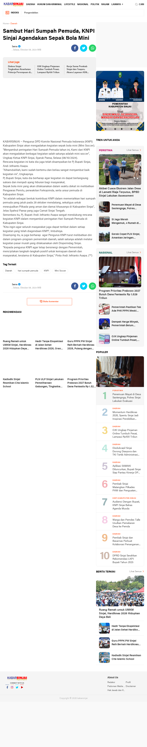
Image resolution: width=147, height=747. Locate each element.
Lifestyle (69, 4)
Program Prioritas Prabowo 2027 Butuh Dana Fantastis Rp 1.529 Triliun (119, 295)
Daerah (30, 4)
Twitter (17, 689)
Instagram (12, 689)
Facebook (7, 689)
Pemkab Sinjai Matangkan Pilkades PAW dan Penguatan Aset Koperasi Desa (124, 488)
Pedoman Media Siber (116, 686)
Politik (95, 4)
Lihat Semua (133, 150)
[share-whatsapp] (92, 48)
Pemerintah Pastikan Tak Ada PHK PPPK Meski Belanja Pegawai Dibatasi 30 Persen (126, 309)
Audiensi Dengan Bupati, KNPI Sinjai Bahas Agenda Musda (126, 505)
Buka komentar (49, 301)
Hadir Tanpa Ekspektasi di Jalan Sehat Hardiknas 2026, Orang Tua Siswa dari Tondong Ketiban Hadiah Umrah (126, 628)
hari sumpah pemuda (28, 271)
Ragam (105, 4)
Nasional (82, 4)
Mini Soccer (60, 271)
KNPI (46, 271)
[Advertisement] (49, 109)
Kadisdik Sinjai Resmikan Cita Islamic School (126, 657)
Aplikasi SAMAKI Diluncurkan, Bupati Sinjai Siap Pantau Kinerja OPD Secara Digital (127, 470)
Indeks (12, 13)
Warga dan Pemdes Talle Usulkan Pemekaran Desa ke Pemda (126, 523)
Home (6, 24)
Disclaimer (131, 686)
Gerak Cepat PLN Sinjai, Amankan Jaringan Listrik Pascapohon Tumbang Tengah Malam (126, 236)
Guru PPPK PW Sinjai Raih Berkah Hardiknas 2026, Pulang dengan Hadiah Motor (125, 643)
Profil (128, 682)
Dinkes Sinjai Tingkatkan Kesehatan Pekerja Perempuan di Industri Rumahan (19, 69)
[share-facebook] (74, 48)
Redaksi (111, 682)
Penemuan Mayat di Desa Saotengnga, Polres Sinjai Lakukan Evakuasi (126, 207)
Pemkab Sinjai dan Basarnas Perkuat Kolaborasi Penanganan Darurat (126, 541)
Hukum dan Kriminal (49, 4)
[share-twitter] (83, 48)
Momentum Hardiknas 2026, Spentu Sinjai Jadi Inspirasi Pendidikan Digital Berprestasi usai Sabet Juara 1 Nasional (125, 416)
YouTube (22, 689)
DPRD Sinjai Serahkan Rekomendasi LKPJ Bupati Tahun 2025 (125, 559)
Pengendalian (31, 13)
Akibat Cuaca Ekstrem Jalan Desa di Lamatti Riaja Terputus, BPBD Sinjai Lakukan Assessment (120, 192)
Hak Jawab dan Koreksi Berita (116, 690)
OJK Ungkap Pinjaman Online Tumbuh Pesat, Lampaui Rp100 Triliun (48, 69)
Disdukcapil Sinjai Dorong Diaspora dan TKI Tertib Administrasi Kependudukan (125, 452)
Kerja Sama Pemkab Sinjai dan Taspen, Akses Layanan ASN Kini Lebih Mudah (77, 69)
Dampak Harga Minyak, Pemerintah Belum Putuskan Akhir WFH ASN (125, 324)
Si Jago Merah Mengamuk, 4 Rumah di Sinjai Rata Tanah (125, 221)
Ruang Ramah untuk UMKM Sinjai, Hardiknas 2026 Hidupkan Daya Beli (119, 613)
